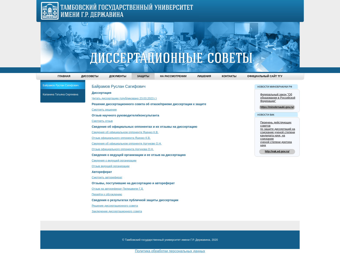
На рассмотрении (173, 76)
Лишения (204, 76)
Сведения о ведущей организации (114, 160)
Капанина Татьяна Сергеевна (60, 94)
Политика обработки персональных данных (170, 251)
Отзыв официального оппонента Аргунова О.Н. (123, 149)
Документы (117, 76)
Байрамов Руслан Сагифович (60, 85)
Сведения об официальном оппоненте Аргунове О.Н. (127, 143)
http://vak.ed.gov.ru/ (277, 151)
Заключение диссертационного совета (117, 211)
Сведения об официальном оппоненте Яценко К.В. (125, 132)
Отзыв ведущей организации (110, 166)
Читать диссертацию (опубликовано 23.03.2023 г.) (124, 98)
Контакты (229, 76)
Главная (64, 76)
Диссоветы (89, 76)
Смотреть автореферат (107, 177)
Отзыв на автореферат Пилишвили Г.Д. (118, 188)
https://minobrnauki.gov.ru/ (277, 107)
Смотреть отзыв (102, 121)
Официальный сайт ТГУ (264, 76)
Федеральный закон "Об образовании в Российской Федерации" (277, 98)
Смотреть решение (104, 109)
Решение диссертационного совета (115, 205)
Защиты (143, 76)
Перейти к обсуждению (107, 194)
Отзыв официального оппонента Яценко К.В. (121, 137)
